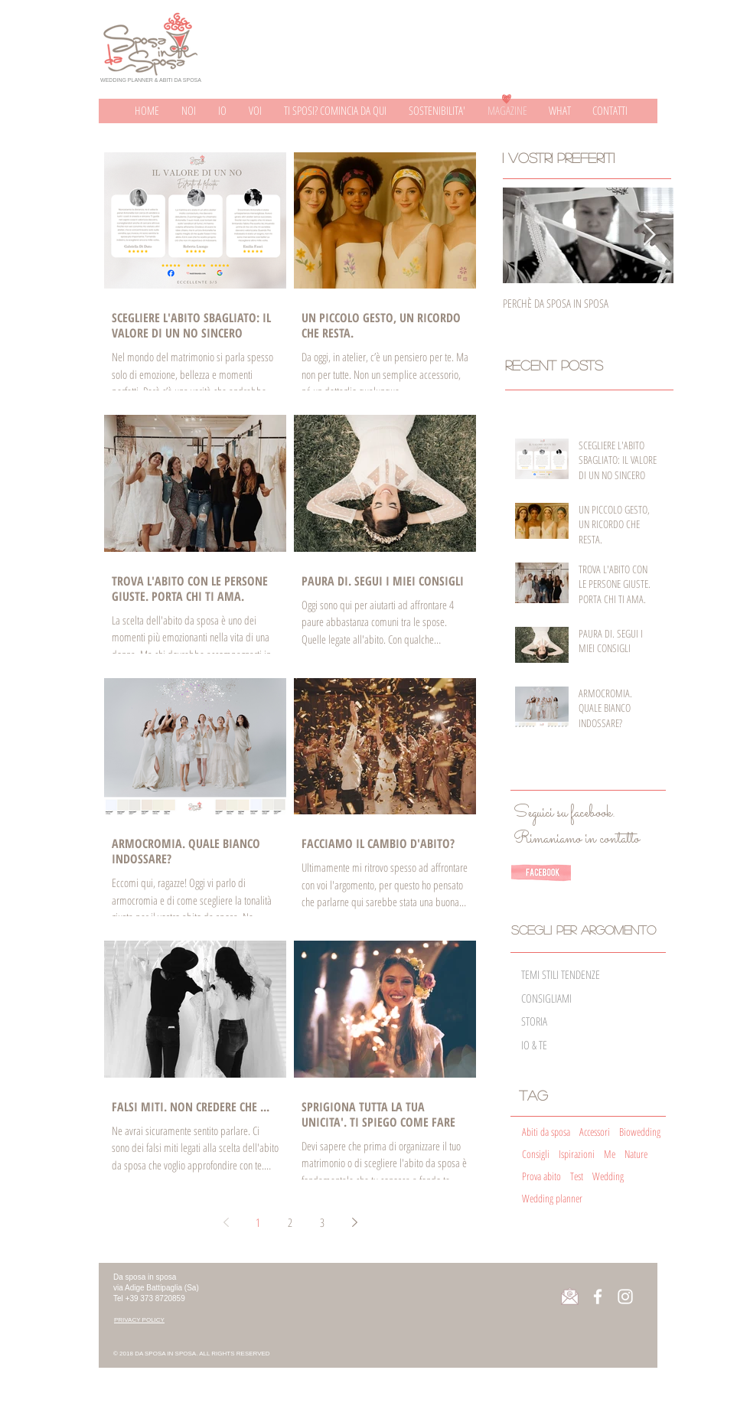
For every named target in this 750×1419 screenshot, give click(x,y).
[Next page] (354, 1222)
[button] (139, 1319)
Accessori (594, 1131)
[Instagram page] (625, 1296)
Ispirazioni (577, 1153)
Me (609, 1153)
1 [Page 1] (258, 1222)
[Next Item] (649, 235)
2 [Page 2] (290, 1222)
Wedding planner (552, 1198)
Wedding (608, 1175)
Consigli (535, 1153)
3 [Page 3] (322, 1222)
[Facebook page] (598, 1296)
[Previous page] (226, 1222)
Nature (635, 1153)
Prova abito (541, 1175)
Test (576, 1175)
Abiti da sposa (546, 1131)
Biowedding (639, 1131)
